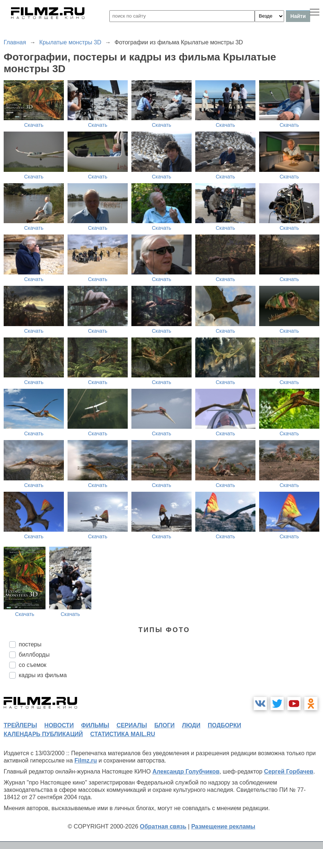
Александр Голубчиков (185, 771)
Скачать (34, 125)
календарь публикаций (43, 734)
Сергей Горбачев (288, 771)
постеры (30, 644)
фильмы (95, 725)
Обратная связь (163, 826)
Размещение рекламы (223, 826)
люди (191, 725)
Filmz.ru (86, 760)
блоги (164, 725)
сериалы (131, 725)
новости (59, 725)
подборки (224, 725)
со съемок (32, 665)
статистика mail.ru (122, 734)
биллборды (34, 654)
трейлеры (20, 725)
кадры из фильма (43, 675)
